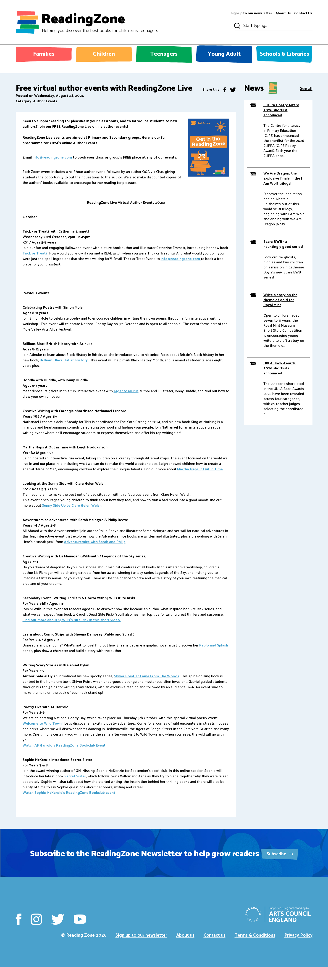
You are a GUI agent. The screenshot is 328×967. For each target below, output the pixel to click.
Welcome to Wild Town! (43, 724)
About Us (283, 13)
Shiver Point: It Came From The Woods (146, 676)
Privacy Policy (298, 935)
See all (306, 88)
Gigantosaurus (126, 391)
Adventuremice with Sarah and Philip (95, 542)
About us (185, 935)
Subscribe (280, 854)
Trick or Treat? (35, 253)
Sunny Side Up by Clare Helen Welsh (72, 506)
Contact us (215, 935)
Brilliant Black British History (64, 360)
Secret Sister (75, 776)
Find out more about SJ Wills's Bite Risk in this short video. (72, 620)
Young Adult (224, 54)
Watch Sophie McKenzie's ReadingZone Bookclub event (69, 793)
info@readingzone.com (52, 157)
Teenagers (164, 54)
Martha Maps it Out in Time (200, 469)
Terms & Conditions (255, 935)
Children (104, 54)
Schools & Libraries (284, 54)
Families (43, 54)
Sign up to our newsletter (251, 13)
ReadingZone (99, 22)
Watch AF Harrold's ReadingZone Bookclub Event (64, 745)
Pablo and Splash (213, 645)
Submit (236, 25)
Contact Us (303, 13)
